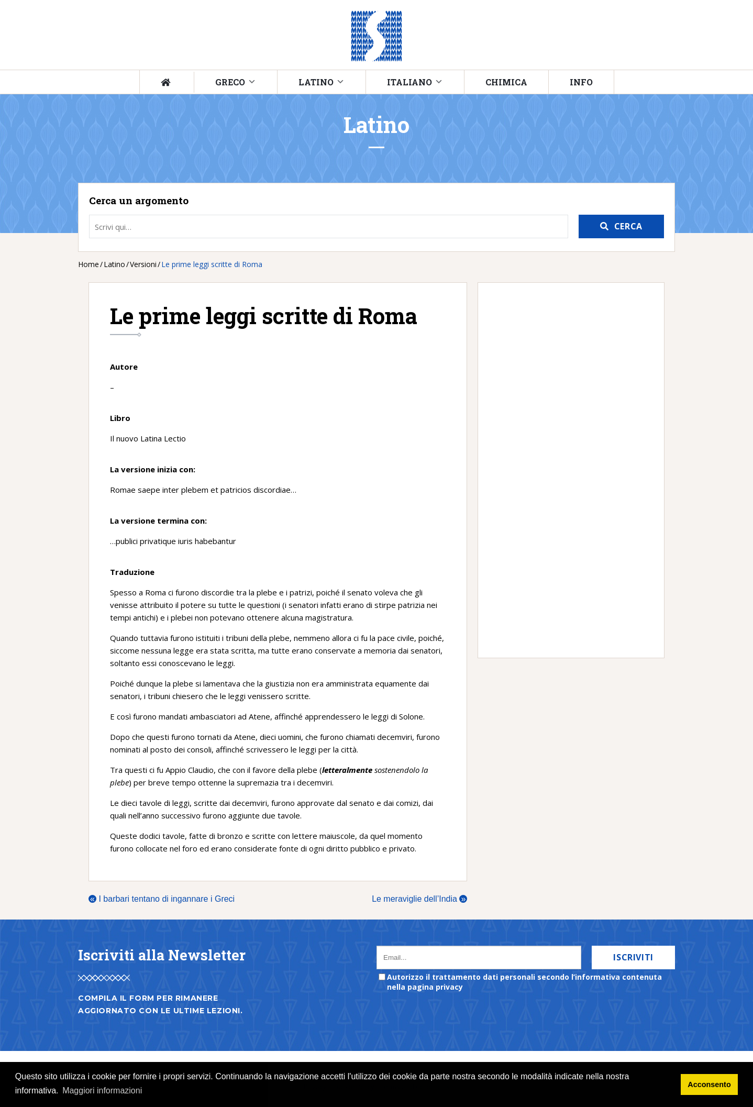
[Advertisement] (566, 470)
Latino (316, 81)
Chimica (506, 81)
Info (581, 81)
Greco (230, 81)
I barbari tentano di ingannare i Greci (161, 898)
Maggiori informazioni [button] (102, 1090)
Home (88, 264)
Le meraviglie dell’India (419, 898)
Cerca (628, 226)
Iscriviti (633, 957)
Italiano (409, 81)
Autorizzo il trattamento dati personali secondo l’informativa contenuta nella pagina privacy (524, 982)
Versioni (143, 264)
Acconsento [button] (709, 1084)
